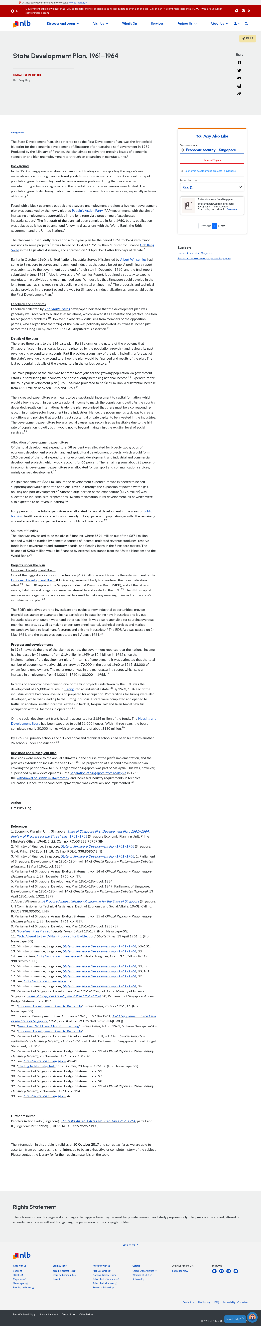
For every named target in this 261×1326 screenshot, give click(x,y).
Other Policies (86, 1314)
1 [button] (214, 226)
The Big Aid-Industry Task (36, 1066)
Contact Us (188, 1302)
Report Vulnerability (24, 1314)
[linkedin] (215, 1273)
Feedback (204, 1302)
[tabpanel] (212, 171)
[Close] (254, 9)
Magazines (19, 1279)
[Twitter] (239, 72)
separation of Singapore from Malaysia (98, 772)
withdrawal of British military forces (43, 777)
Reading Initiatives (23, 1287)
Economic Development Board (33, 580)
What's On (129, 23)
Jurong (69, 689)
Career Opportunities (144, 1270)
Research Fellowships (103, 1287)
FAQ (216, 1302)
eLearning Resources (64, 1270)
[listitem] (19, 1266)
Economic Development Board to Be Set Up (50, 1006)
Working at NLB (141, 1275)
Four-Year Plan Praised (34, 931)
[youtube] (237, 1273)
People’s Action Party (87, 210)
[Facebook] (239, 65)
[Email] (239, 80)
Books (17, 1270)
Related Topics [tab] (212, 160)
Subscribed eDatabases (106, 1279)
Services (157, 23)
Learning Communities (64, 1275)
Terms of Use (68, 1314)
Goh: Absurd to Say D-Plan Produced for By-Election (56, 936)
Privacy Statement (48, 1314)
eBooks (18, 1275)
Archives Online (102, 1270)
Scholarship (138, 1279)
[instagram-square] (230, 1273)
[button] (237, 24)
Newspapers (20, 1283)
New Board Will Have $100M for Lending (48, 1026)
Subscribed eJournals (105, 1283)
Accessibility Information (235, 1302)
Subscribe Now (180, 1270)
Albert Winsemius (133, 259)
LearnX (56, 1279)
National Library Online (104, 1275)
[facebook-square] (222, 1273)
